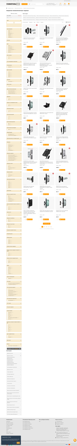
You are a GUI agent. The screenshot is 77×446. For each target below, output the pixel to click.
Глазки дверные (10, 376)
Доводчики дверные (14, 378)
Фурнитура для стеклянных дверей (14, 402)
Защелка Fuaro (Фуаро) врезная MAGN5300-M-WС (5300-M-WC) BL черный (62, 137)
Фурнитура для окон (14, 404)
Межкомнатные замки (18, 8)
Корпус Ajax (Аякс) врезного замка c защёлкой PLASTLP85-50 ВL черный (46, 211)
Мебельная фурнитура (14, 409)
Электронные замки (10, 362)
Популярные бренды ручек (29, 419)
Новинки (25, 0)
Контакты (21, 0)
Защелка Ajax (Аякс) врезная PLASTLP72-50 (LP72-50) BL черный (29, 137)
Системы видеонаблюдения (14, 414)
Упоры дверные (14, 371)
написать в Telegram (51, 4)
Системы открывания (14, 388)
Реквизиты (14, 0)
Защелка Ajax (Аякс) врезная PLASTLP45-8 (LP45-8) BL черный (62, 187)
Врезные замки (9, 358)
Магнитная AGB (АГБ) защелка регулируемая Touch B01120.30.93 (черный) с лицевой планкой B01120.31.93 (62, 39)
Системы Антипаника (14, 385)
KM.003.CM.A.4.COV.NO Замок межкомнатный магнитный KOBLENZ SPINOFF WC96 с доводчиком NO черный (30, 163)
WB (39, 421)
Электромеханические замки (12, 363)
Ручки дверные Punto (26, 429)
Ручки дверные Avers (26, 425)
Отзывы (18, 0)
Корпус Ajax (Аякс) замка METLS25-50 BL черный (46, 89)
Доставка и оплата (9, 0)
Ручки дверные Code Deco (27, 426)
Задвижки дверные (10, 364)
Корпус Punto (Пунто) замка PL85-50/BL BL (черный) (46, 137)
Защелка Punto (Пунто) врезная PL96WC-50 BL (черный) (62, 211)
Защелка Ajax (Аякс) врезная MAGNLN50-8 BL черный (28, 187)
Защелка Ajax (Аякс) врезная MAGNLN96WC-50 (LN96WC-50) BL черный (46, 187)
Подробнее (14, 442)
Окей (18, 442)
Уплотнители (14, 383)
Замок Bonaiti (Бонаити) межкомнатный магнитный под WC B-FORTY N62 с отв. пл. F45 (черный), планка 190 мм (46, 163)
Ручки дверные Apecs (26, 422)
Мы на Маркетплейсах (44, 419)
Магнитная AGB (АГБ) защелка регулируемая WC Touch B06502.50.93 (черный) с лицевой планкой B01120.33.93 (46, 65)
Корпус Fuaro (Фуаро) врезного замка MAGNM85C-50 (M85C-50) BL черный (62, 162)
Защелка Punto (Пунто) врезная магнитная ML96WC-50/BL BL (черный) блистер (62, 89)
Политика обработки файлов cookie (40, 441)
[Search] (37, 4)
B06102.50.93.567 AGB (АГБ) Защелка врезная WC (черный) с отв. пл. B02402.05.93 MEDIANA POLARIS (30, 64)
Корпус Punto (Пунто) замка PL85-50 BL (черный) (30, 89)
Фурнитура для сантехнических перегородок (13, 393)
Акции (7, 429)
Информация (9, 419)
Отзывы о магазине (9, 433)
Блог (7, 430)
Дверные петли (14, 369)
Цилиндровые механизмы (14, 367)
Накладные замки (10, 359)
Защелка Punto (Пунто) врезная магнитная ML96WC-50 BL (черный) (62, 64)
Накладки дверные (14, 374)
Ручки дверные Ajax (26, 421)
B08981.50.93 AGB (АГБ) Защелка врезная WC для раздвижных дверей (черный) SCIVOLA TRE (62, 113)
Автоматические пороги (14, 381)
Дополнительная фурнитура (14, 411)
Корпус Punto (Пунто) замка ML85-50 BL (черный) (46, 38)
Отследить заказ (30, 0)
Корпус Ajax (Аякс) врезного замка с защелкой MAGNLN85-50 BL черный (30, 113)
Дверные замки (11, 8)
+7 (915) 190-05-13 (50, 3)
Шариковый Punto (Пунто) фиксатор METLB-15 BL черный (46, 113)
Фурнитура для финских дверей (13, 407)
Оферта (32, 441)
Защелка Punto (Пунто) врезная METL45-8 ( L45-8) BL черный (29, 38)
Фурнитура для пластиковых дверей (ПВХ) (14, 399)
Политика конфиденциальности (25, 441)
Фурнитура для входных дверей (13, 390)
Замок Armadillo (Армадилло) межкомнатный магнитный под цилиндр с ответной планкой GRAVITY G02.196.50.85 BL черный (29, 212)
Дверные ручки (14, 353)
